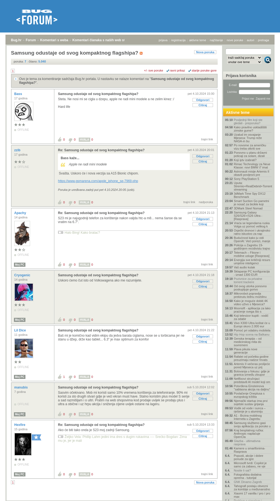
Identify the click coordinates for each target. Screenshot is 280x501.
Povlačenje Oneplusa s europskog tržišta (249, 395)
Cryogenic (22, 275)
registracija (178, 40)
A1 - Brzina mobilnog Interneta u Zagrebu (248, 417)
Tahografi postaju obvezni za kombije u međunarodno (252, 487)
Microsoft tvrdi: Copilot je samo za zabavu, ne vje (250, 464)
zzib (17, 150)
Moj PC (19, 264)
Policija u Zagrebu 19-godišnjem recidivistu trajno (252, 247)
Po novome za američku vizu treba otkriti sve (250, 147)
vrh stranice (265, 493)
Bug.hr (16, 40)
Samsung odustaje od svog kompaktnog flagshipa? (98, 94)
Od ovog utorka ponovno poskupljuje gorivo (250, 287)
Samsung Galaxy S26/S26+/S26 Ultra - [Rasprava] (248, 216)
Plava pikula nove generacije (245, 351)
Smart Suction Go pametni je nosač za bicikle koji (251, 202)
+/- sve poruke (153, 70)
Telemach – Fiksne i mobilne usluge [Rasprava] (251, 254)
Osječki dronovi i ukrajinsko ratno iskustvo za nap (252, 232)
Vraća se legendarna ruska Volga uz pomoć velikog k (252, 224)
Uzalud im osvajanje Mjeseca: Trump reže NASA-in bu (248, 138)
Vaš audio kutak (244, 267)
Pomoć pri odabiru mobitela (252, 330)
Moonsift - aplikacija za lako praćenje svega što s (252, 310)
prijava (163, 40)
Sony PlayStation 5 (246, 178)
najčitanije (216, 40)
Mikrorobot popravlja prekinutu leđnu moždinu (250, 295)
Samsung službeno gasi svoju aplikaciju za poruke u (252, 424)
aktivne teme (197, 40)
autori (251, 40)
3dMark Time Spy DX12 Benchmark (250, 195)
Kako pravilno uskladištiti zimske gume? (250, 129)
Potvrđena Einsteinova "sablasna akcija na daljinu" (252, 387)
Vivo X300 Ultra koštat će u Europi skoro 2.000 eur (252, 324)
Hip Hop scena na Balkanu (251, 334)
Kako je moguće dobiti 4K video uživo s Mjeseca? (251, 302)
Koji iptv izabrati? (245, 160)
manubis (21, 387)
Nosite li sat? (242, 470)
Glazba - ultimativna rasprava (247, 442)
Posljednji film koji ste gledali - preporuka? (248, 121)
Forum (31, 40)
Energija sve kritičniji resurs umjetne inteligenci (252, 261)
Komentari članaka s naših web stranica (103, 40)
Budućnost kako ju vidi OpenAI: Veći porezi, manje (252, 239)
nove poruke (235, 40)
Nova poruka (205, 52)
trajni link (207, 139)
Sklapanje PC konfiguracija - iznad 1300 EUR (252, 273)
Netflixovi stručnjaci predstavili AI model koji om (252, 380)
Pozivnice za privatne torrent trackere (248, 280)
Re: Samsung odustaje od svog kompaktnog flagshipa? (101, 150)
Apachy (20, 213)
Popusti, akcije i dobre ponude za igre (248, 457)
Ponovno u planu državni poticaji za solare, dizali (250, 154)
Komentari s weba (54, 40)
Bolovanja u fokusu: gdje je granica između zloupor (252, 373)
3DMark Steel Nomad (248, 208)
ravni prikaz (177, 70)
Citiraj (203, 105)
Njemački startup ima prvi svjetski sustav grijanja (250, 402)
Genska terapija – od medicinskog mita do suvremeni (248, 342)
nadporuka (206, 202)
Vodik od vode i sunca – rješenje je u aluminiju (250, 410)
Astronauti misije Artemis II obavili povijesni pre (251, 173)
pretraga (263, 40)
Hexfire (20, 425)
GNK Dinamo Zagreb (248, 482)
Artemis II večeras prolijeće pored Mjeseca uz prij (252, 365)
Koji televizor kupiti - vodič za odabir (251, 317)
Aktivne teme (238, 112)
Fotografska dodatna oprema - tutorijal (247, 476)
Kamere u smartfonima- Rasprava (249, 450)
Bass (18, 94)
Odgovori (202, 100)
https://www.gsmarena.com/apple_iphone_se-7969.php (98, 181)
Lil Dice (20, 330)
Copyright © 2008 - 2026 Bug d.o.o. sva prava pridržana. (140, 499)
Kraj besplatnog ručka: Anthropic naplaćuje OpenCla (249, 433)
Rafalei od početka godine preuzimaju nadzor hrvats (251, 358)
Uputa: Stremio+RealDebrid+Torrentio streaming (253, 186)
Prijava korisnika (241, 75)
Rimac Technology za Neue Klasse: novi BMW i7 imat (252, 165)
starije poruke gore (204, 70)
